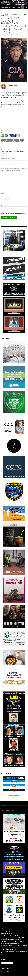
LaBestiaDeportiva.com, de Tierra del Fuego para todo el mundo (11, 7)
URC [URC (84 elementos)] (1, 954)
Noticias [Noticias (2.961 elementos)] (5, 949)
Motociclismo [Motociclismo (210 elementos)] (23, 947)
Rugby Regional (10, 14)
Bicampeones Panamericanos (14, 157)
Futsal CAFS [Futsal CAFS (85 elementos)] (10, 941)
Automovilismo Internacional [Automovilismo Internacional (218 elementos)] (18, 933)
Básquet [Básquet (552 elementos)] (16, 935)
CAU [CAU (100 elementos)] (20, 935)
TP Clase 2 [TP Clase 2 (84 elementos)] (20, 953)
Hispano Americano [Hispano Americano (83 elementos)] (4, 945)
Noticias (17, 139)
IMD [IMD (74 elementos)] (18, 945)
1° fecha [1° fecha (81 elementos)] (2, 931)
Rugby (22, 139)
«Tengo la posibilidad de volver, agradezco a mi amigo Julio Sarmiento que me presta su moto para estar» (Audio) (14, 150)
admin (9, 34)
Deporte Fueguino (5, 13)
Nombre (3, 193)
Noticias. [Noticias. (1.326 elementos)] (12, 949)
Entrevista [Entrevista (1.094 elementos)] (20, 938)
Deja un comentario (16, 34)
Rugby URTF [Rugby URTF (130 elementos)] (14, 951)
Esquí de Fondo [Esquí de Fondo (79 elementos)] (4, 939)
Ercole (3, 139)
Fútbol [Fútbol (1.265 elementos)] (22, 941)
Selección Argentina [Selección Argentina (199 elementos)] (22, 951)
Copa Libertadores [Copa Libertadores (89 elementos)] (11, 938)
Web (2, 205)
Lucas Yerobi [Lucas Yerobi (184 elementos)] (16, 947)
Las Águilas (10, 139)
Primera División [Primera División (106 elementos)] (4, 951)
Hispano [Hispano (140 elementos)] (18, 943)
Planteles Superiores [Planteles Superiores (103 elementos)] (21, 949)
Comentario (4, 174)
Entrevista (24, 13)
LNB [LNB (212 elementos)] (11, 947)
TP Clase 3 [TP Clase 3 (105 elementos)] (25, 953)
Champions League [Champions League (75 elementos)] (4, 938)
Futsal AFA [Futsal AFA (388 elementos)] (4, 941)
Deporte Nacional (15, 13)
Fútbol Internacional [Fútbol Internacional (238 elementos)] (6, 943)
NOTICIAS (3, 14)
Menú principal (26, 7)
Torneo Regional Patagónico (15, 141)
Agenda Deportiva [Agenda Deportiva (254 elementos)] (11, 932)
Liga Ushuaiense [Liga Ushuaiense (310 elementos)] (5, 947)
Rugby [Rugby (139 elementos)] (9, 951)
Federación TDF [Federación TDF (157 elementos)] (12, 939)
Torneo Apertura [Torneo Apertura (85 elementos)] (15, 953)
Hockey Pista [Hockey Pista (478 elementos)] (13, 945)
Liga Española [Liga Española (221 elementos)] (23, 945)
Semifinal (4, 141)
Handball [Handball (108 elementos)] (14, 943)
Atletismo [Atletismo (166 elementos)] (18, 931)
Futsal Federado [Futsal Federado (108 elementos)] (16, 941)
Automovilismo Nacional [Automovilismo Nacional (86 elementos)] (5, 935)
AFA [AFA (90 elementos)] (5, 931)
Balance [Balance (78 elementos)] (11, 935)
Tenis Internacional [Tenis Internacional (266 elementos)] (6, 953)
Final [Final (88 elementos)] (17, 939)
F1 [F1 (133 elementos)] (7, 939)
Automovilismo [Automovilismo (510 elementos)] (6, 933)
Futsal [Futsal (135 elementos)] (19, 939)
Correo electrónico (6, 199)
